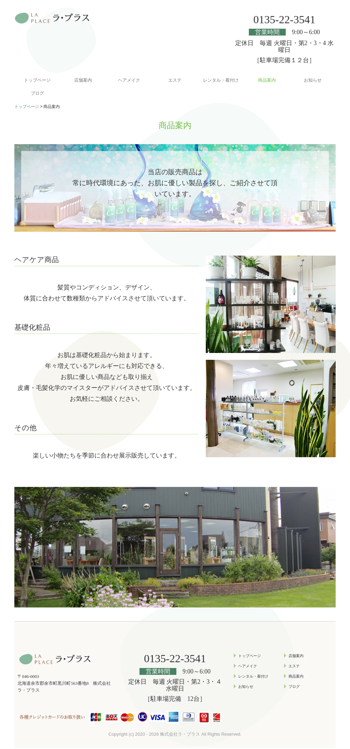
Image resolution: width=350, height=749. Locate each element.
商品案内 (267, 80)
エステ (174, 80)
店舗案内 (83, 80)
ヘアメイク (129, 80)
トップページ (37, 80)
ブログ (37, 93)
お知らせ (313, 80)
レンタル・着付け (221, 80)
